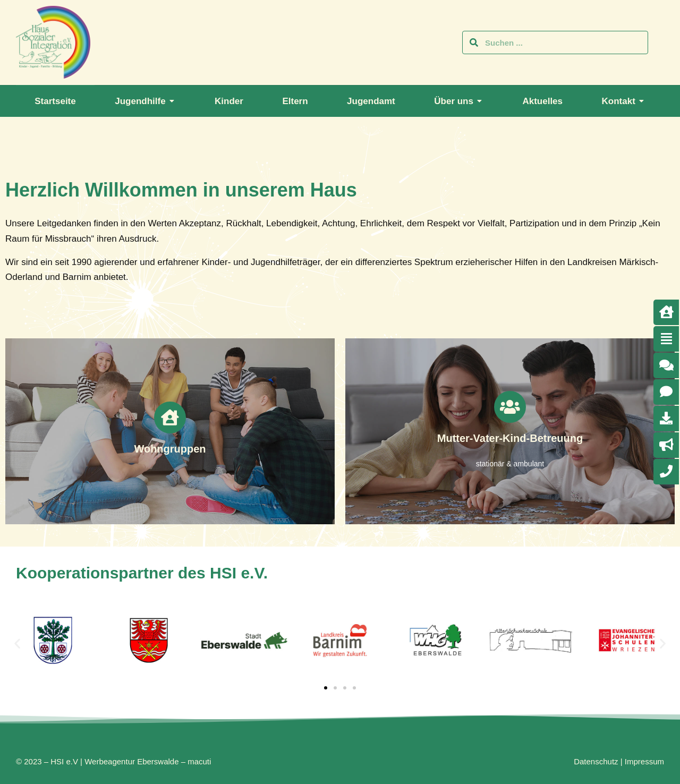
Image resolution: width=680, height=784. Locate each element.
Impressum (644, 761)
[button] (17, 643)
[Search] (474, 42)
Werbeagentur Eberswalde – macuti (147, 761)
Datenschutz (596, 761)
